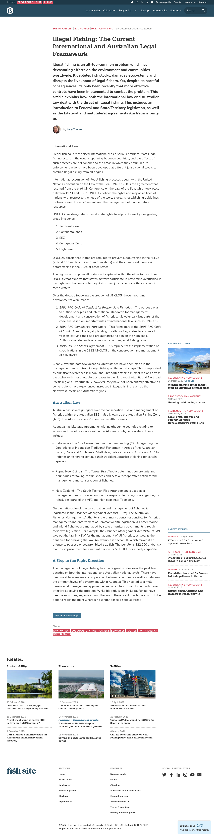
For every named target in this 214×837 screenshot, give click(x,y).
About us (115, 785)
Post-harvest (100, 630)
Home (62, 774)
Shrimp (47, 2)
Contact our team (119, 796)
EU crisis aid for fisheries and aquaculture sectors (185, 542)
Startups (145, 10)
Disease (173, 569)
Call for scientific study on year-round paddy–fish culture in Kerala (131, 736)
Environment (61, 630)
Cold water (109, 10)
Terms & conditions (120, 807)
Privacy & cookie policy (122, 812)
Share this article (66, 615)
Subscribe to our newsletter (125, 790)
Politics (96, 28)
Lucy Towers (74, 129)
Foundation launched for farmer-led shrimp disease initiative (187, 575)
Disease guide (163, 2)
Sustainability (63, 28)
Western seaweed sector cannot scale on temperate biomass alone (188, 386)
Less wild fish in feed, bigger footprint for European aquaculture (28, 707)
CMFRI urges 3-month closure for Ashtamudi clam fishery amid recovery (27, 737)
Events (177, 2)
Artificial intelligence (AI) (185, 552)
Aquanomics (160, 10)
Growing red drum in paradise (186, 402)
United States (62, 634)
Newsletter (190, 2)
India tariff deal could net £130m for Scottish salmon (132, 722)
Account (202, 2)
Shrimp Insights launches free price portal (80, 740)
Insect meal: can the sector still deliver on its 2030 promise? (26, 722)
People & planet (128, 10)
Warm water (93, 10)
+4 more (108, 28)
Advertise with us (119, 801)
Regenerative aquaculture (185, 377)
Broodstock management (184, 396)
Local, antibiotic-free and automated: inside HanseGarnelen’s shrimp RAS (186, 420)
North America (147, 630)
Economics (82, 28)
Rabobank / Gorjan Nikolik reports (78, 720)
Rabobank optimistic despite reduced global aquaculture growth (80, 725)
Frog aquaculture (29, 2)
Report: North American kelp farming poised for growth (185, 592)
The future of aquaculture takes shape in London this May (187, 560)
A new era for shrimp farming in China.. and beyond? (78, 707)
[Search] (195, 10)
